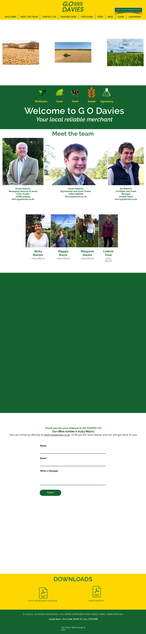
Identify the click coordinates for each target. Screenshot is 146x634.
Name (43, 446)
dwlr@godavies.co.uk (57, 434)
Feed (75, 101)
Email (43, 458)
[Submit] (50, 493)
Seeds (92, 101)
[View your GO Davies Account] (128, 9)
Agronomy (106, 101)
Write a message (49, 471)
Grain (59, 101)
